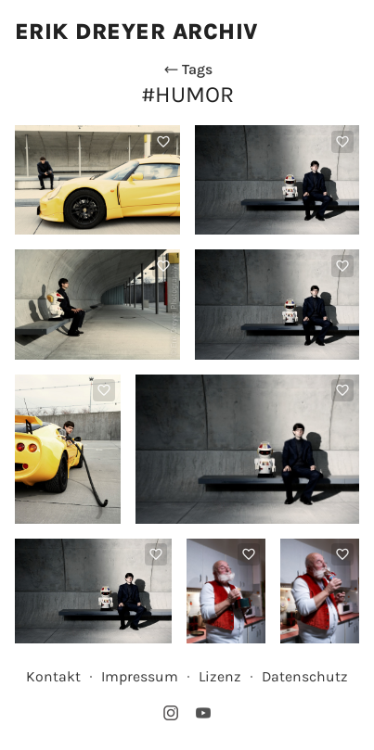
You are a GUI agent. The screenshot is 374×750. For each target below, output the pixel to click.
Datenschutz (305, 676)
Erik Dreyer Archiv (137, 31)
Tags (187, 69)
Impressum (139, 676)
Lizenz (220, 676)
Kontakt (53, 676)
